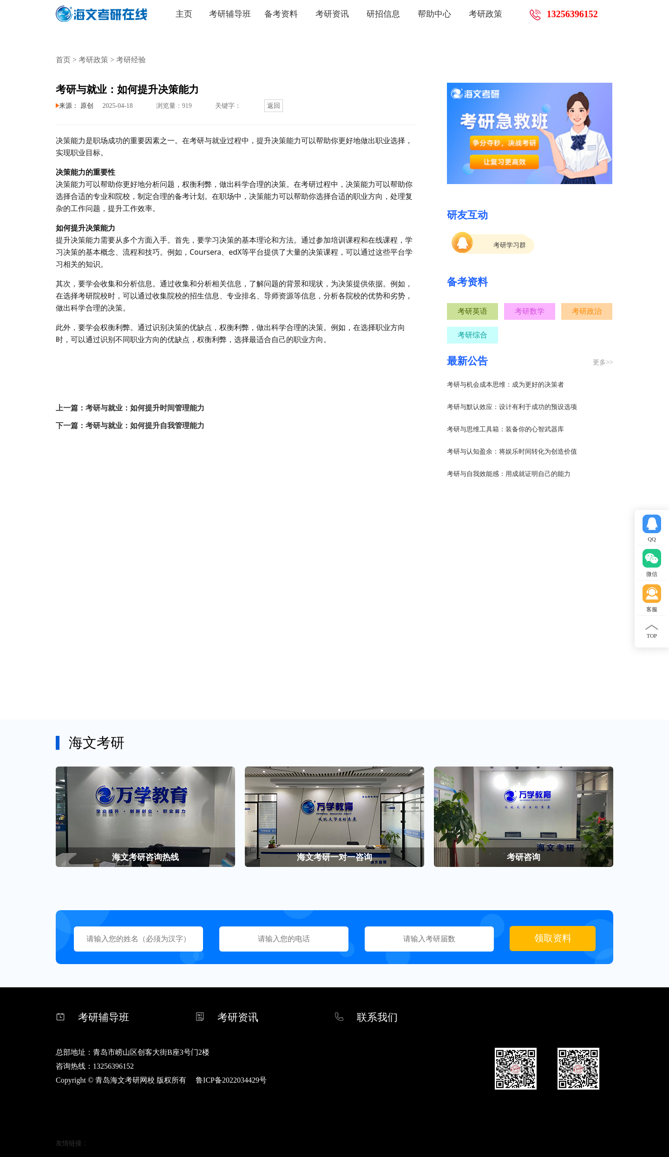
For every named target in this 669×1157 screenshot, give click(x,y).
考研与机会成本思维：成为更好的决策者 (505, 384)
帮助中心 (434, 14)
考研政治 (587, 311)
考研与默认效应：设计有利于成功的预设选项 (512, 406)
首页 (63, 60)
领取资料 (552, 938)
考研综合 (472, 335)
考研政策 (485, 14)
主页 (184, 14)
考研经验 (131, 60)
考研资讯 (332, 14)
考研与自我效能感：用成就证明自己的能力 (509, 473)
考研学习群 (509, 245)
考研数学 (529, 311)
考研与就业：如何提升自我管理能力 (144, 426)
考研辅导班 (230, 14)
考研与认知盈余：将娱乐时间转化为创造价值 (512, 451)
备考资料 (281, 14)
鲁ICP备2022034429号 (231, 1080)
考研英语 (472, 311)
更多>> (603, 362)
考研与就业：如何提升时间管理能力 (144, 408)
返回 (273, 105)
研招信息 (383, 14)
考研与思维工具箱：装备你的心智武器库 (505, 429)
